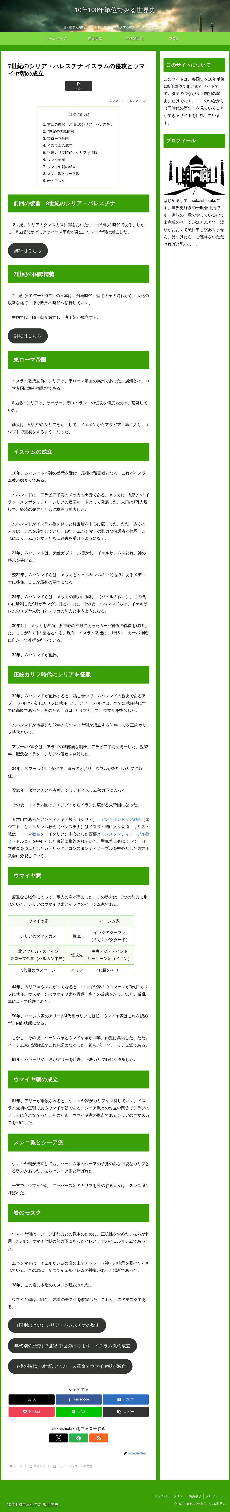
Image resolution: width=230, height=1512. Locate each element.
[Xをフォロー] (68, 1439)
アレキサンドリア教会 (121, 821)
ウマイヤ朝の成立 (61, 168)
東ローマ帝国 (58, 139)
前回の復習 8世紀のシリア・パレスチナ (80, 124)
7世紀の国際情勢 (60, 132)
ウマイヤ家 (56, 161)
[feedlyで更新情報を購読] (78, 1439)
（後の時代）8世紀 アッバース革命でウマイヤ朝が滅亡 (70, 1368)
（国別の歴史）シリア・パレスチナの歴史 (57, 1327)
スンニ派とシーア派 (63, 175)
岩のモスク (56, 183)
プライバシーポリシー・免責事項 (176, 1498)
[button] (78, 86)
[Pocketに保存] (32, 1414)
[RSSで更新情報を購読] (88, 1439)
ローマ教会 (30, 836)
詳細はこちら (27, 252)
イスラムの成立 (59, 146)
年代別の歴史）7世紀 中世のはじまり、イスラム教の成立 (72, 1347)
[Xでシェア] (32, 1401)
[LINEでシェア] (79, 1414)
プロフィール (214, 1498)
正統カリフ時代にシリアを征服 (72, 154)
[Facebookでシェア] (79, 1401)
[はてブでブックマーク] (126, 1401)
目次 (72, 114)
